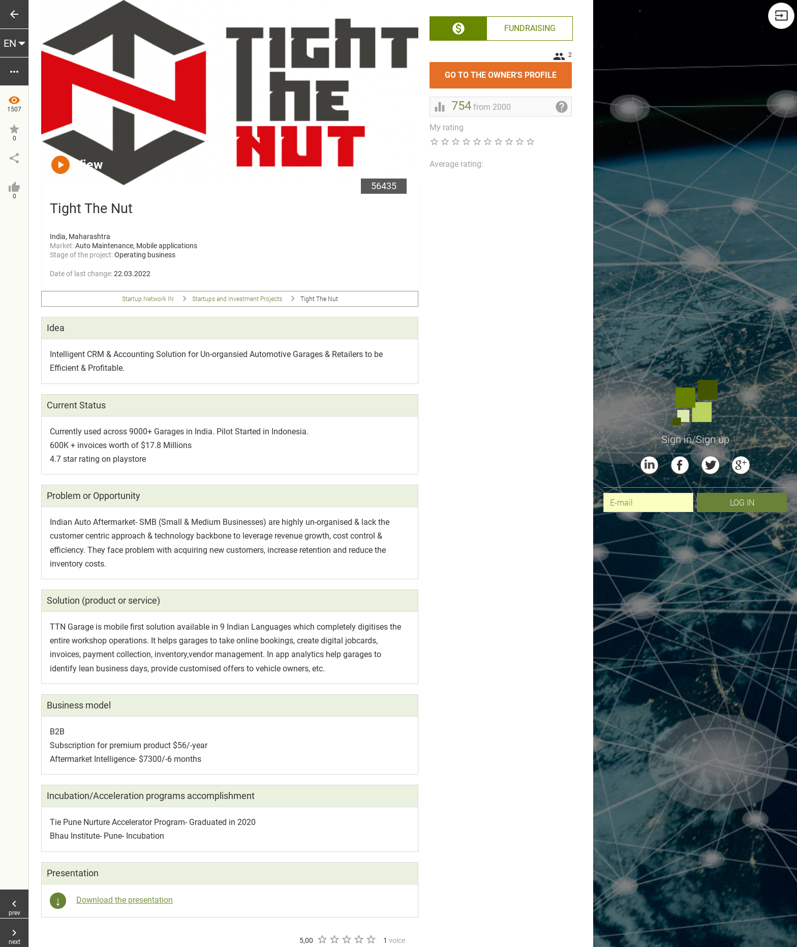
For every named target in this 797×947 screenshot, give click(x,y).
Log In (742, 502)
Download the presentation (124, 900)
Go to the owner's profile (508, 71)
